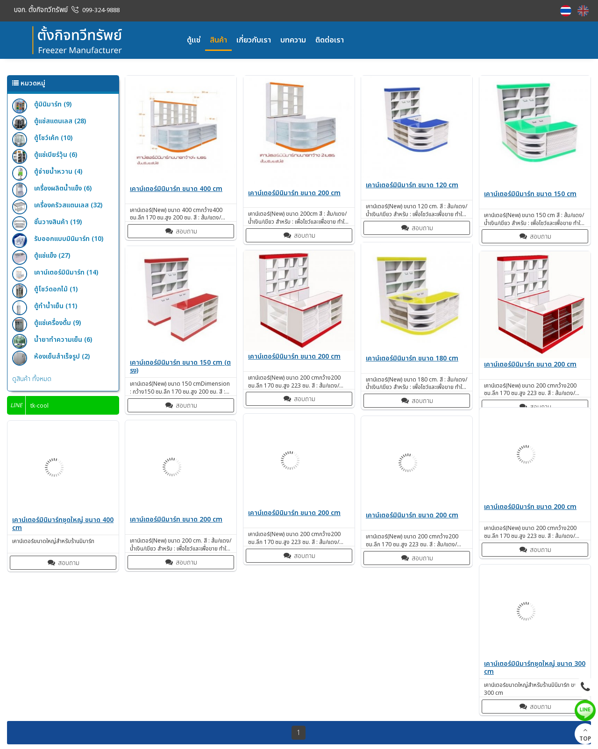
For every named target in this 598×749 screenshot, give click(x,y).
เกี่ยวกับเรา (253, 40)
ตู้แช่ (193, 40)
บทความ (293, 40)
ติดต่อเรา (329, 40)
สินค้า (218, 40)
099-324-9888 (101, 10)
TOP (585, 735)
